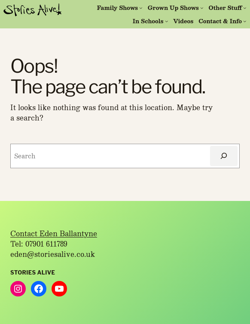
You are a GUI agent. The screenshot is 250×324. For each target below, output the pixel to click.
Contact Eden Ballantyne (53, 233)
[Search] (224, 156)
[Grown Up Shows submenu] (202, 7)
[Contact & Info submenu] (245, 21)
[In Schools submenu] (166, 21)
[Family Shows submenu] (141, 7)
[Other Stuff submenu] (245, 7)
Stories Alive (32, 272)
